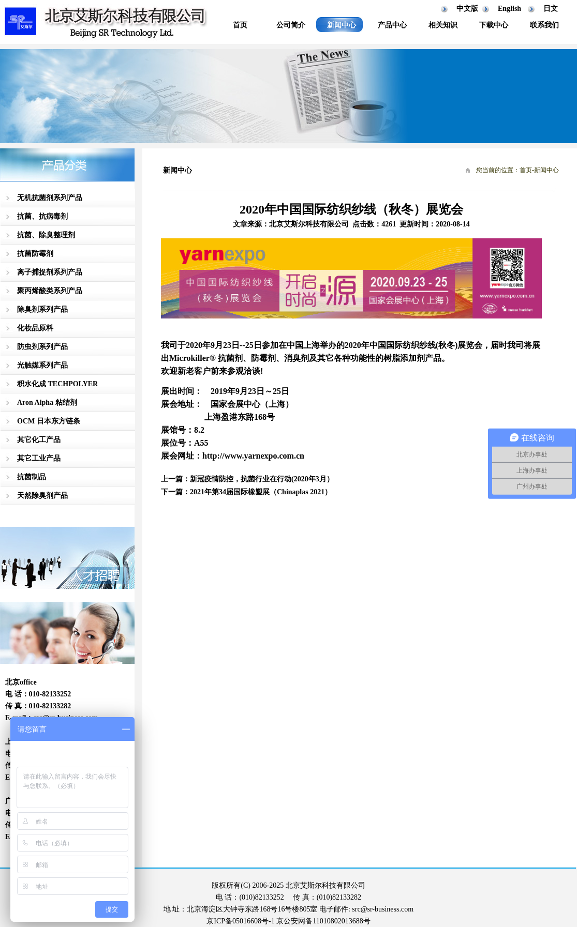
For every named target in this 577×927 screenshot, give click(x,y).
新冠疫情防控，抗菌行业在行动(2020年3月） (262, 479)
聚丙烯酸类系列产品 (49, 291)
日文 (550, 8)
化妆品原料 (35, 328)
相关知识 (442, 25)
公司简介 (290, 25)
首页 (240, 25)
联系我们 (544, 25)
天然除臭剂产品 (42, 495)
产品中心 (392, 25)
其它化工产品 (39, 440)
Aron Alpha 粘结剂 (47, 402)
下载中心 (493, 25)
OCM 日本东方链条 (48, 421)
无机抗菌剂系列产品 (49, 198)
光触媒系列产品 (42, 365)
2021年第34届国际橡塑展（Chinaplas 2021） (261, 492)
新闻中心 (341, 25)
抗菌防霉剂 (35, 253)
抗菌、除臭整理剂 (46, 235)
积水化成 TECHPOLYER (57, 384)
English (509, 8)
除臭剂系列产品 (42, 309)
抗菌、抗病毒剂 (42, 216)
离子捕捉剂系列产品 (49, 272)
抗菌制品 (31, 477)
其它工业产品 (39, 458)
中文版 (467, 8)
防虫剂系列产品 (42, 347)
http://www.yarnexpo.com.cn (253, 455)
